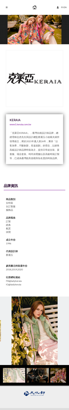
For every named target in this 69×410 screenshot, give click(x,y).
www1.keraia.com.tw (20, 124)
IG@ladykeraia (13, 284)
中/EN (62, 7)
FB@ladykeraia (14, 280)
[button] (32, 40)
